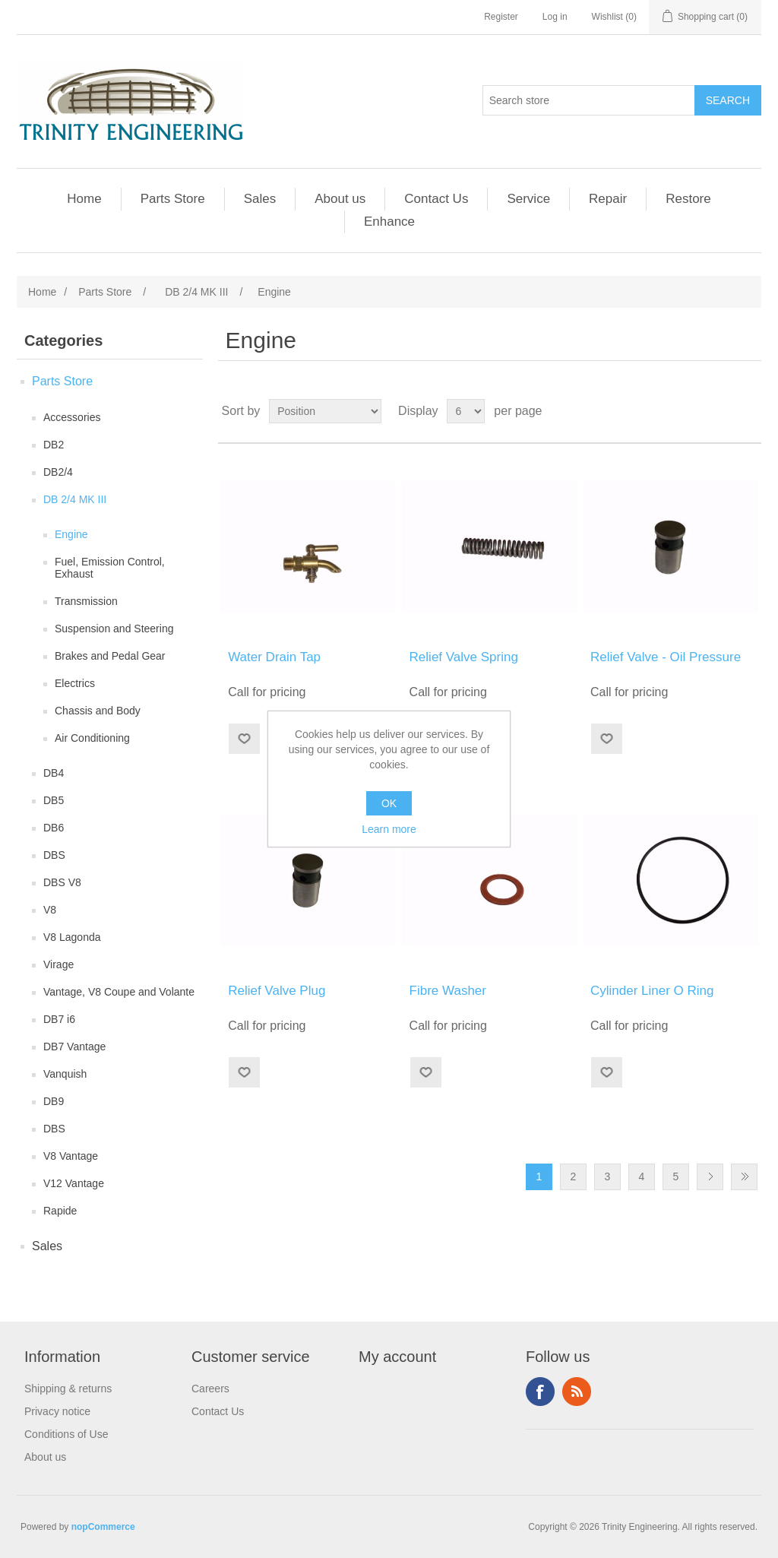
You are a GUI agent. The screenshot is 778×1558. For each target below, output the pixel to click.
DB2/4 (58, 472)
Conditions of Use (66, 1434)
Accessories (71, 417)
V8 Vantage (70, 1156)
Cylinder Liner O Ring (652, 990)
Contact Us (436, 199)
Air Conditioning (92, 738)
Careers (210, 1388)
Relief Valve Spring (464, 657)
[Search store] (588, 100)
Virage (58, 964)
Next (710, 1177)
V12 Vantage (73, 1183)
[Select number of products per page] (466, 411)
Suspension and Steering (114, 628)
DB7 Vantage (74, 1046)
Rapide (60, 1211)
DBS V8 (62, 882)
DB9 (53, 1101)
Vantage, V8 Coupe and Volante (118, 992)
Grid (721, 411)
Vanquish (65, 1074)
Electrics (75, 683)
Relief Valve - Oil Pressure (665, 657)
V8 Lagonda (72, 937)
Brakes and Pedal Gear (110, 656)
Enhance (389, 221)
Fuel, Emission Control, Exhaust (110, 568)
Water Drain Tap (274, 657)
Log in (555, 16)
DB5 (53, 800)
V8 (49, 910)
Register (501, 16)
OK (389, 803)
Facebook (540, 1391)
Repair (608, 199)
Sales (260, 199)
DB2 (53, 445)
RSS (576, 1391)
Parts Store (173, 199)
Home (84, 199)
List (748, 411)
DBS (54, 855)
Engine (71, 534)
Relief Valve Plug (276, 990)
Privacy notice (57, 1411)
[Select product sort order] (325, 411)
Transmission (86, 601)
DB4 (53, 773)
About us (340, 199)
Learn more (389, 829)
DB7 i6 (59, 1019)
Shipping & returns (68, 1388)
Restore (688, 199)
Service (528, 199)
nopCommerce (103, 1527)
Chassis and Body (98, 711)
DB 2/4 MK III (74, 499)
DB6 (53, 828)
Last (744, 1177)
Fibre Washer (448, 990)
